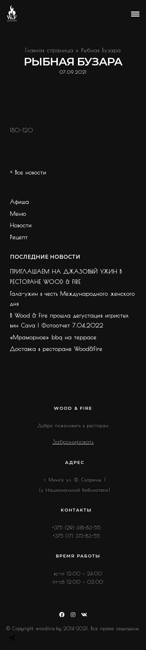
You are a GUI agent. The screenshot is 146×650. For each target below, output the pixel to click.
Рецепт (19, 237)
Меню (18, 213)
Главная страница (49, 50)
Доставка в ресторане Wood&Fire (56, 349)
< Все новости (28, 172)
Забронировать (73, 442)
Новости (21, 225)
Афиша (19, 202)
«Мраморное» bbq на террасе (53, 337)
